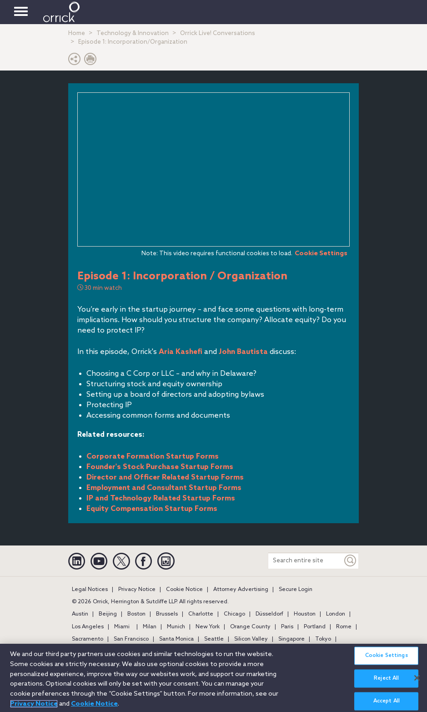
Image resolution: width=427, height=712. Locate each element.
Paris (287, 627)
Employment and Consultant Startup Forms (163, 488)
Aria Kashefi (180, 352)
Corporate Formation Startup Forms (152, 456)
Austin (80, 614)
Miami (122, 627)
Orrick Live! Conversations (217, 33)
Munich (176, 627)
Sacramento (87, 639)
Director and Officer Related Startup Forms (165, 477)
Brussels (167, 614)
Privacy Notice (137, 589)
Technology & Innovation (132, 33)
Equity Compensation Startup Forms (151, 509)
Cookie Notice (184, 589)
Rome (344, 627)
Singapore (291, 639)
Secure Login (295, 589)
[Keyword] (350, 560)
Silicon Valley (251, 639)
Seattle (214, 639)
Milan (149, 627)
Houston (305, 614)
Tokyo (323, 639)
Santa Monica (176, 639)
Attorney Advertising (240, 589)
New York (208, 627)
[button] (74, 61)
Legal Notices (90, 589)
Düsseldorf (269, 614)
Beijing (108, 614)
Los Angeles (88, 627)
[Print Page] (90, 61)
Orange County (250, 627)
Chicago (234, 614)
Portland (315, 627)
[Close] (417, 681)
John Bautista (243, 352)
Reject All (386, 681)
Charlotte (200, 614)
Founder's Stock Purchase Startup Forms (159, 467)
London (335, 614)
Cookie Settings (321, 253)
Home (76, 33)
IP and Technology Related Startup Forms (160, 498)
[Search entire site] (305, 560)
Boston (136, 614)
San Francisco (131, 639)
